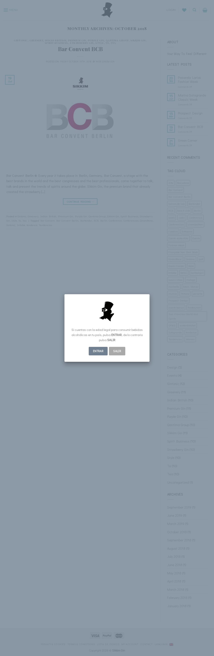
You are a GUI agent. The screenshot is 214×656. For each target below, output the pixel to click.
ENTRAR (98, 351)
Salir (117, 351)
